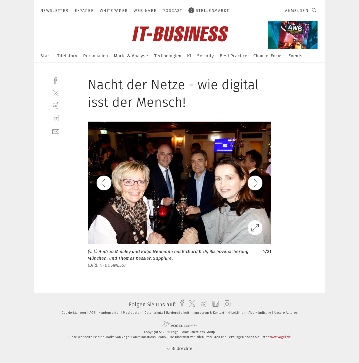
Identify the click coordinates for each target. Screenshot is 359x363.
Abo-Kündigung (260, 313)
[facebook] (56, 80)
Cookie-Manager (74, 313)
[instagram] (225, 304)
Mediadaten (132, 313)
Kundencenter (110, 313)
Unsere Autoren (286, 313)
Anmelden (296, 10)
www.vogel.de (280, 337)
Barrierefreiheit (178, 313)
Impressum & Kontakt (209, 313)
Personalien (95, 55)
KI (189, 55)
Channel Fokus (268, 55)
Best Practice (233, 55)
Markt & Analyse (131, 55)
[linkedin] (56, 118)
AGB (92, 313)
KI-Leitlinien (236, 313)
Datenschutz (154, 313)
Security (205, 55)
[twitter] (56, 92)
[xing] (56, 105)
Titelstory (67, 55)
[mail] (56, 131)
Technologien (167, 55)
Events (295, 55)
